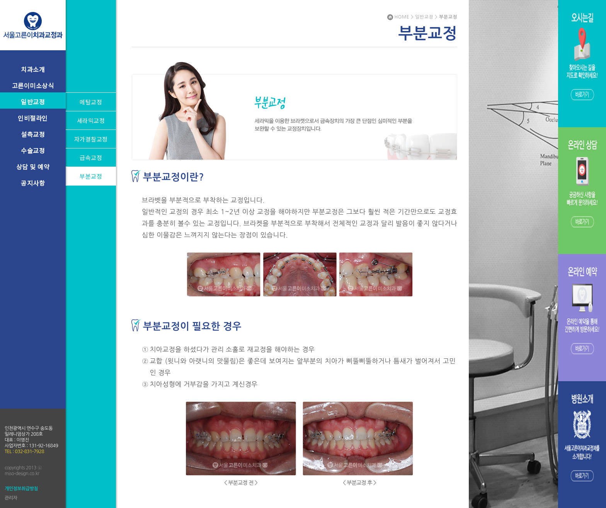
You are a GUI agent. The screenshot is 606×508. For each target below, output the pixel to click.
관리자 (11, 498)
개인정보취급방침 (21, 488)
